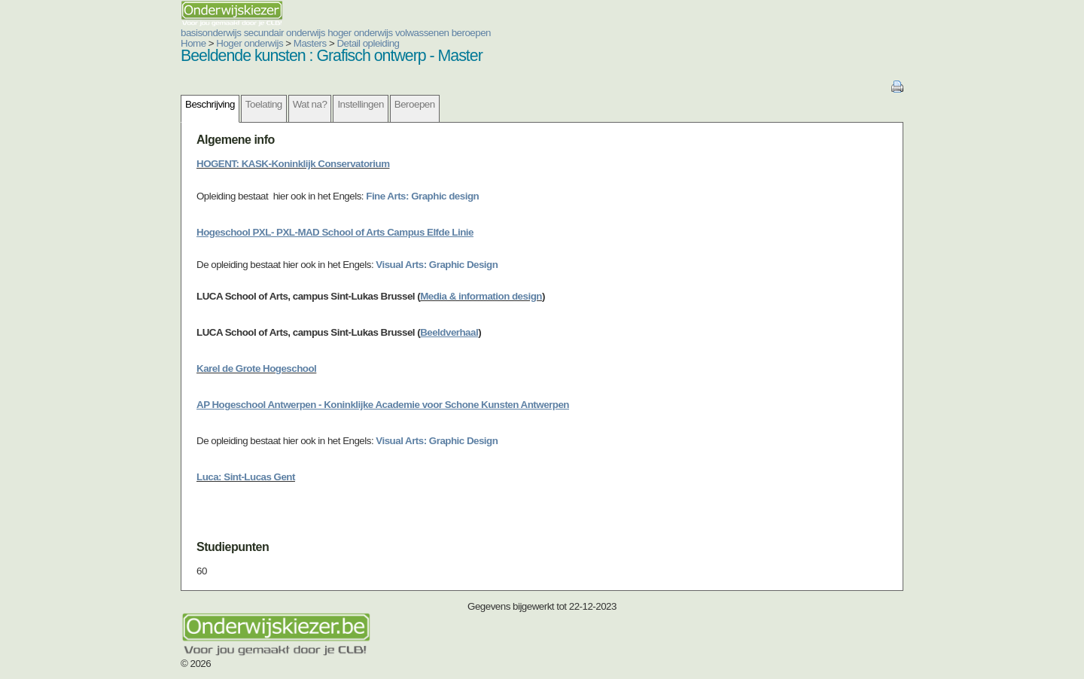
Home (193, 43)
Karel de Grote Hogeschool (256, 368)
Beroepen (414, 104)
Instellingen (360, 104)
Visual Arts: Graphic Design (437, 264)
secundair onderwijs (284, 32)
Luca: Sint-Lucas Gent (245, 477)
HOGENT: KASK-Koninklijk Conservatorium (292, 163)
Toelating (263, 104)
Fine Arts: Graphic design (422, 196)
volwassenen (422, 32)
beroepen (471, 32)
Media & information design (481, 296)
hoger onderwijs (360, 32)
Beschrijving (210, 104)
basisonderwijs (211, 32)
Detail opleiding (367, 43)
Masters (310, 43)
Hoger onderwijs (249, 43)
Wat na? (310, 104)
